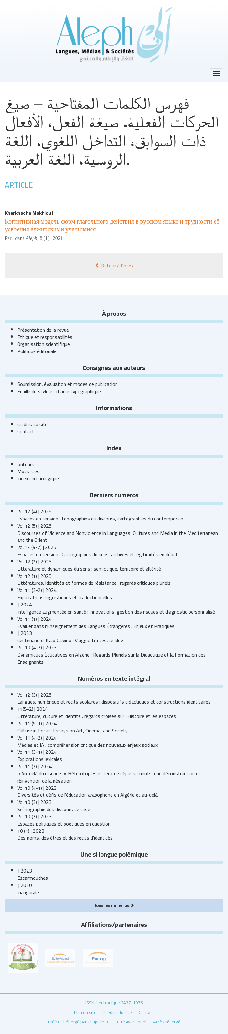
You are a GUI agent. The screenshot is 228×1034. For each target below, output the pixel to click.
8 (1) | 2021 (51, 238)
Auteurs (25, 464)
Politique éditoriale (36, 351)
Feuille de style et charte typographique (59, 391)
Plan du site (85, 1012)
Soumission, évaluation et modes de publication (67, 384)
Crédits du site (32, 424)
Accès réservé (166, 1021)
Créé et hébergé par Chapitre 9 (78, 1021)
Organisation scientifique (43, 344)
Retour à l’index (114, 265)
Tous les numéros (114, 905)
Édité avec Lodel (130, 1021)
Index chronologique (38, 478)
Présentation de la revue (43, 330)
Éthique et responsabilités (44, 337)
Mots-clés (28, 471)
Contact (25, 431)
